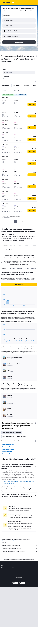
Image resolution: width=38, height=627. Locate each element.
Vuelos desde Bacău (7, 453)
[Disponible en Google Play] (15, 583)
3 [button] (22, 221)
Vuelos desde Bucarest (8, 444)
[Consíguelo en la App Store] (22, 583)
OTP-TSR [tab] (34, 246)
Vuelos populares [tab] (21, 436)
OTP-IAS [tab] (27, 246)
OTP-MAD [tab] (12, 246)
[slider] (36, 81)
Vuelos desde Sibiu (7, 451)
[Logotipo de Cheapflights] (6, 2)
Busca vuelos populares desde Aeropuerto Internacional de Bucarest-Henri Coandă (19, 482)
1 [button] (15, 221)
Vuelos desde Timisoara (8, 449)
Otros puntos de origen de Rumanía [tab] (12, 432)
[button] (19, 20)
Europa (14, 558)
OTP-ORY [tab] (5, 246)
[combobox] (6, 15)
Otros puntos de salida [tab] (8, 436)
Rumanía (20, 558)
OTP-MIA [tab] (20, 246)
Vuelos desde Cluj (6, 447)
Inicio (10, 558)
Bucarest (25, 558)
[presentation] (32, 10)
